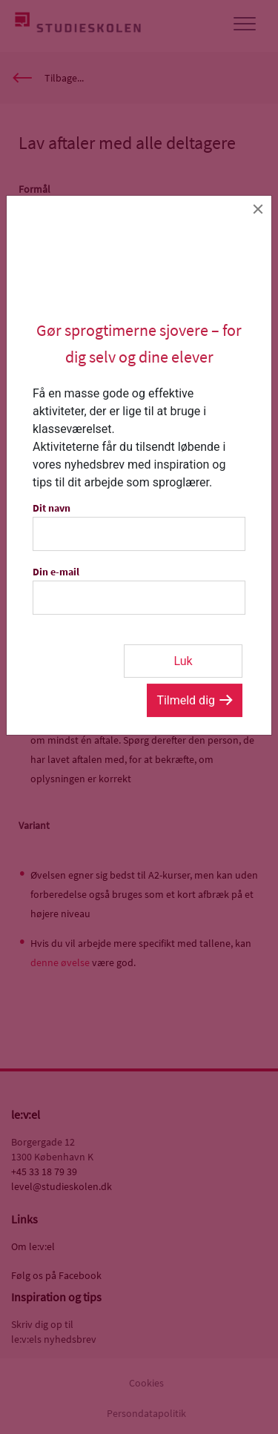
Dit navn (51, 508)
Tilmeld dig (185, 700)
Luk (182, 661)
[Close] (258, 208)
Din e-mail (56, 571)
